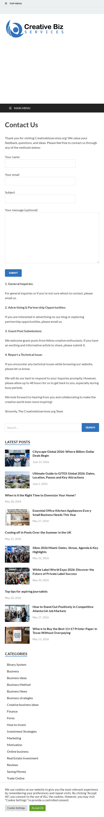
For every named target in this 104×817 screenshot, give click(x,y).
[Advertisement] (52, 74)
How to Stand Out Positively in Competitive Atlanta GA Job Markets (63, 609)
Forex (11, 718)
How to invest (16, 725)
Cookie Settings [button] (16, 808)
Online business (18, 751)
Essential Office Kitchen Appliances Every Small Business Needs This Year (62, 512)
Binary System (16, 664)
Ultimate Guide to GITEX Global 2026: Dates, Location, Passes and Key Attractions (64, 475)
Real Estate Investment (22, 758)
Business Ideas (17, 678)
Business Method (19, 684)
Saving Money (16, 771)
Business (13, 671)
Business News (17, 691)
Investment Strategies (22, 731)
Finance (12, 711)
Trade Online (15, 778)
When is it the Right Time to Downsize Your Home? (40, 495)
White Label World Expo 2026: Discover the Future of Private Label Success (63, 571)
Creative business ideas (23, 704)
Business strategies (20, 698)
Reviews (12, 765)
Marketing (14, 738)
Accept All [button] (37, 808)
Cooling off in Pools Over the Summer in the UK (38, 532)
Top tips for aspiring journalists (26, 591)
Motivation (14, 745)
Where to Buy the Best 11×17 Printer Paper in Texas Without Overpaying (65, 631)
